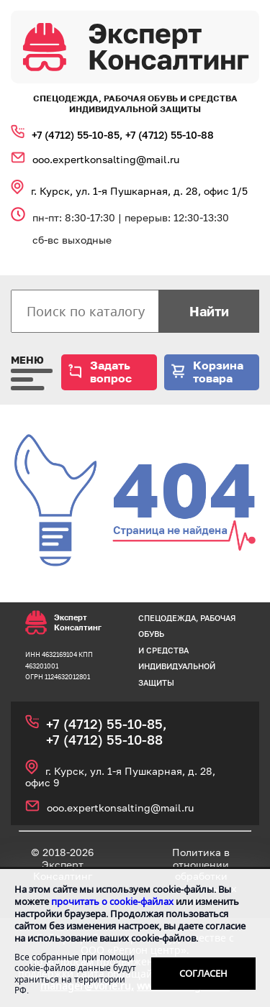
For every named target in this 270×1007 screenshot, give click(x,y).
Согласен (203, 973)
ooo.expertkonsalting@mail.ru (105, 159)
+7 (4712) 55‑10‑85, (78, 135)
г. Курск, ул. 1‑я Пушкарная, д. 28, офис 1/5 (139, 191)
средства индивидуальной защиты (176, 666)
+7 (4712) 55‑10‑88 (169, 135)
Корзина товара (218, 371)
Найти (209, 311)
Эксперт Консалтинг (63, 622)
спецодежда (167, 617)
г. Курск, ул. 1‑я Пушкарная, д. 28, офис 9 (120, 777)
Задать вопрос (111, 371)
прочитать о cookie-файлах (112, 901)
